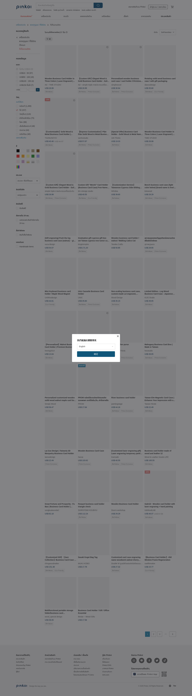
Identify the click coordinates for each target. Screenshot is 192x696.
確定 (96, 354)
